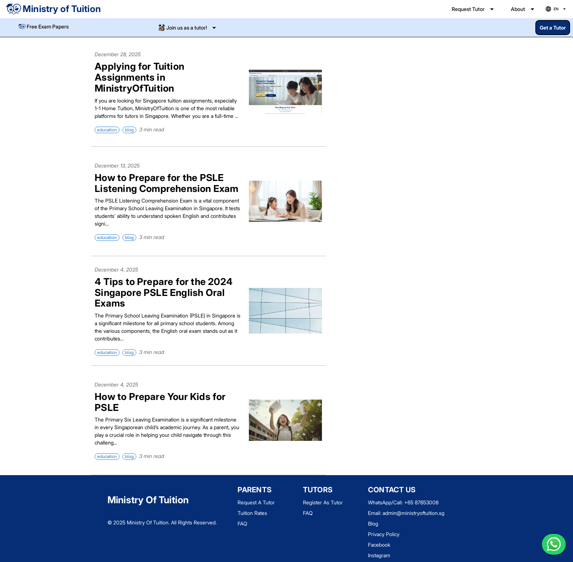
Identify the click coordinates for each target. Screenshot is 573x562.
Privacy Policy (383, 534)
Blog (373, 523)
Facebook (379, 545)
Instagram (379, 555)
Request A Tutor (256, 502)
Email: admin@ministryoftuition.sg (406, 513)
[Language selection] (556, 9)
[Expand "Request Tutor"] (474, 9)
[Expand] (187, 27)
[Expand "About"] (524, 9)
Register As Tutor (323, 502)
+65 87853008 (421, 502)
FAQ (242, 523)
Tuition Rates (252, 513)
